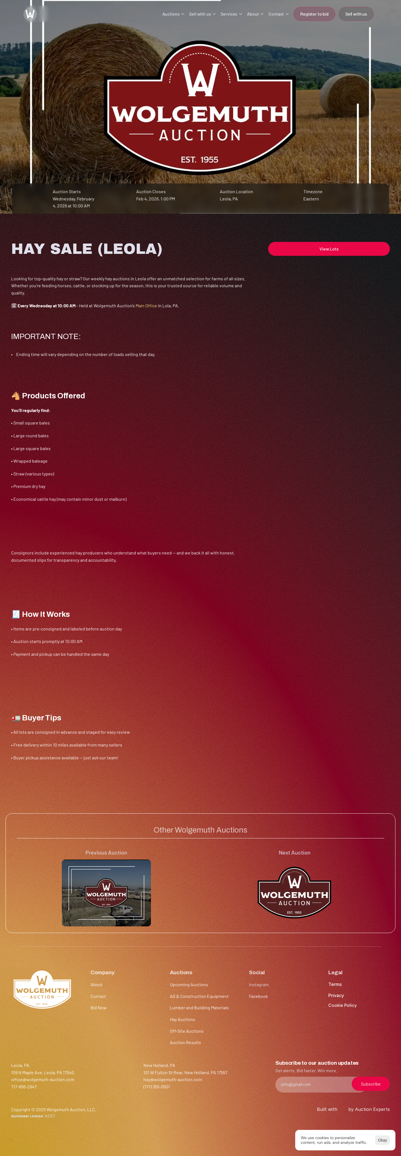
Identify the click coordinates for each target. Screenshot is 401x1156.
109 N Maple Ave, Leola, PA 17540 (42, 1072)
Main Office (146, 305)
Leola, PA (229, 198)
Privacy (336, 995)
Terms (335, 984)
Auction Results (185, 1042)
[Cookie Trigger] (342, 1005)
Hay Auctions (182, 1019)
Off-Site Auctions (187, 1031)
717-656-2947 (24, 1086)
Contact (98, 996)
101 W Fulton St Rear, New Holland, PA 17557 (185, 1072)
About (96, 984)
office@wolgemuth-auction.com (42, 1079)
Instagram (259, 984)
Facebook (258, 996)
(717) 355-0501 (156, 1086)
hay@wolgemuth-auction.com (172, 1079)
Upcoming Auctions (189, 984)
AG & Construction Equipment (199, 996)
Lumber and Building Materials (199, 1007)
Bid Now (99, 1007)
